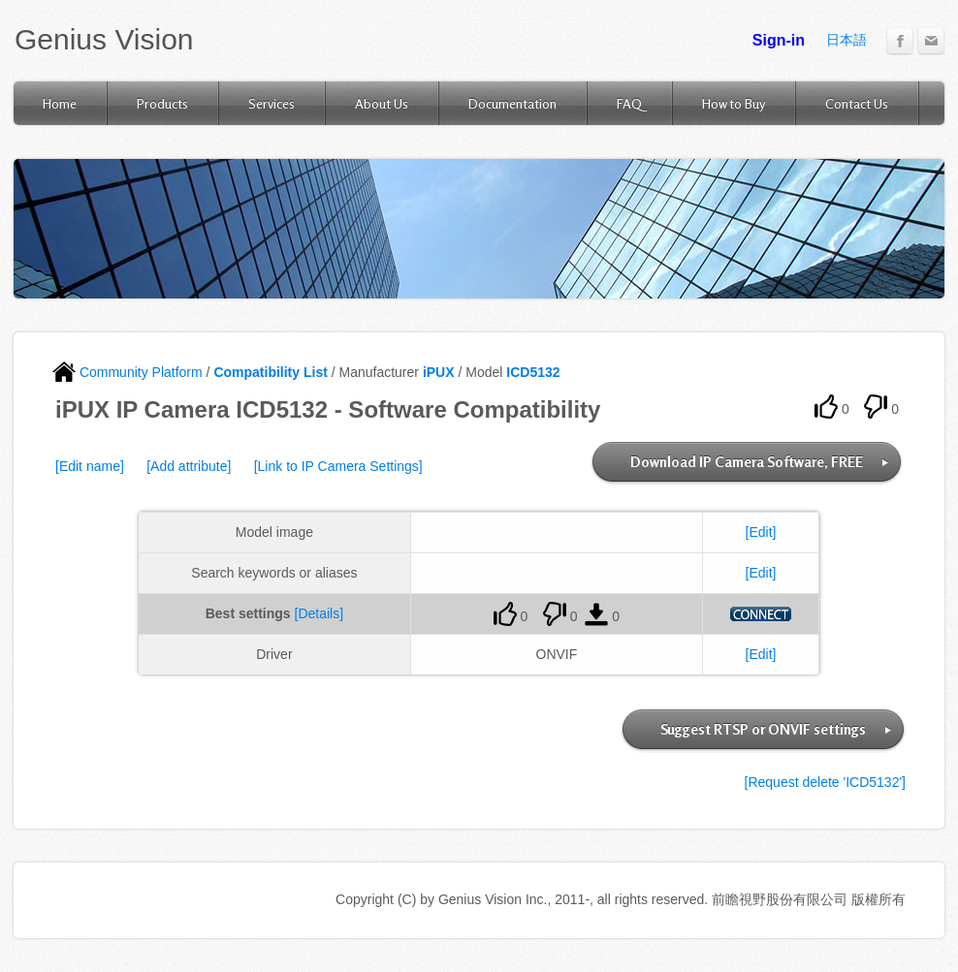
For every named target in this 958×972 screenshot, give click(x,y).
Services (271, 103)
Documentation (512, 103)
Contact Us (856, 103)
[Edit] (761, 532)
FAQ (629, 103)
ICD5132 (532, 372)
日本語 (846, 39)
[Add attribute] (188, 466)
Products (162, 103)
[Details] (319, 613)
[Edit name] (89, 466)
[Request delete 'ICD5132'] (825, 782)
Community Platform (127, 372)
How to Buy (733, 103)
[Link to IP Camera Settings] (338, 466)
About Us (381, 103)
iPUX (439, 372)
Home (60, 103)
